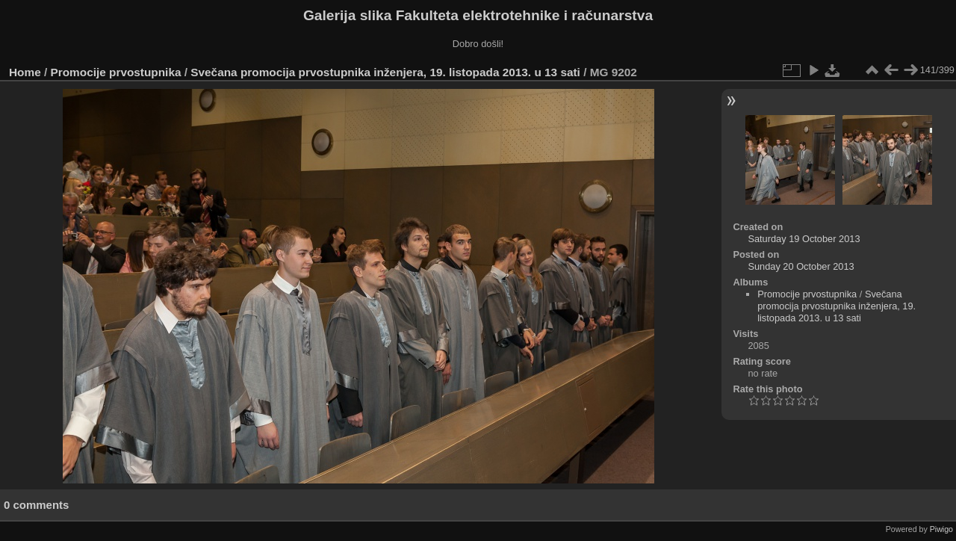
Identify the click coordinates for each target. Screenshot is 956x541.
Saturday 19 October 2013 (804, 238)
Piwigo (941, 529)
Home (25, 72)
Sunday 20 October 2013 (801, 266)
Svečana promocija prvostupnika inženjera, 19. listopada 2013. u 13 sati (385, 72)
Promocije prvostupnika (116, 72)
